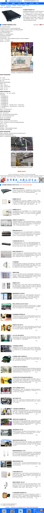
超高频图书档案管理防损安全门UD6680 (19, 450)
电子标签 (19, 5)
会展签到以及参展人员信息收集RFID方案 (19, 419)
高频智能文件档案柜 (16, 272)
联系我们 (37, 3)
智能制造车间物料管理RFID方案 (18, 461)
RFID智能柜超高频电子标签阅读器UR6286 (19, 492)
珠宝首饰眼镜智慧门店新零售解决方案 (19, 314)
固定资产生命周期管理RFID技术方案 (18, 387)
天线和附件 (14, 5)
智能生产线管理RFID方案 (17, 398)
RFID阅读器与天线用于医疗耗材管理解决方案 (20, 366)
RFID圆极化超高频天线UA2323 (18, 471)
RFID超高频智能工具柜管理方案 (18, 345)
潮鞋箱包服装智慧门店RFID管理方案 (18, 293)
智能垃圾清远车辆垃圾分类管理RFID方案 (19, 440)
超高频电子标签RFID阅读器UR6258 (18, 188)
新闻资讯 (13, 3)
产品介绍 (19, 3)
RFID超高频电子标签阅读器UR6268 (16, 7)
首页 (0, 3)
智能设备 (23, 5)
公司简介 (7, 3)
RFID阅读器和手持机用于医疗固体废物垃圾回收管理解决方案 (23, 377)
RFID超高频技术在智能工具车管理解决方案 (20, 356)
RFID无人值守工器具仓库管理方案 (18, 335)
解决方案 (25, 3)
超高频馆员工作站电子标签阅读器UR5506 (9, 505)
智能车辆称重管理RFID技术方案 (18, 429)
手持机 (27, 5)
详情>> (37, 256)
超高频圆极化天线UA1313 (17, 209)
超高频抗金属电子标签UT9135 (17, 230)
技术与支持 (31, 3)
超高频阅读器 (8, 5)
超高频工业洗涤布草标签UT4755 (18, 251)
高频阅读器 (3, 5)
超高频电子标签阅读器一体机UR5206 (19, 482)
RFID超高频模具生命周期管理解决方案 (19, 408)
